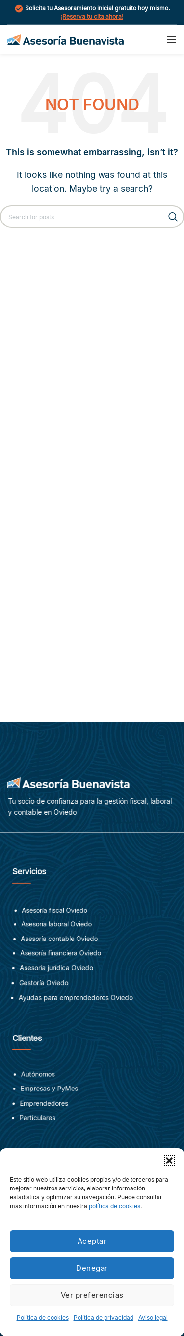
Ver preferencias (92, 1295)
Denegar (92, 1268)
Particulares (38, 1120)
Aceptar (92, 1241)
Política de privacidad (103, 1317)
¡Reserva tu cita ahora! (92, 16)
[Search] (92, 216)
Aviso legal (153, 1317)
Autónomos (40, 1079)
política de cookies (114, 1206)
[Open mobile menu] (172, 39)
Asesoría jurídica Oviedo (57, 970)
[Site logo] (65, 38)
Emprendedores (45, 1106)
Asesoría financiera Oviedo (61, 957)
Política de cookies (43, 1317)
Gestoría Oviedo (45, 985)
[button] (169, 1160)
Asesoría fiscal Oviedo (56, 917)
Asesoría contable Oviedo (60, 943)
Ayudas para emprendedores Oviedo (76, 999)
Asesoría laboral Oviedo (58, 929)
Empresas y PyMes (51, 1092)
